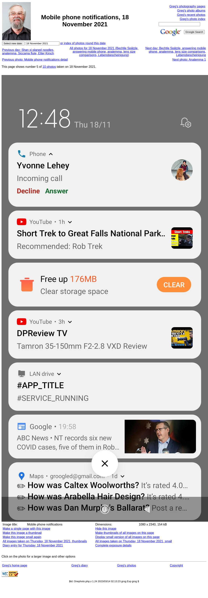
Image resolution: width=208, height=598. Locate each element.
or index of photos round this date (83, 43)
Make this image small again (22, 537)
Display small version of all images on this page (127, 537)
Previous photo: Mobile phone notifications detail (35, 59)
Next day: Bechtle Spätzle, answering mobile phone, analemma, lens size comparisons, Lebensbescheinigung (175, 52)
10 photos (49, 66)
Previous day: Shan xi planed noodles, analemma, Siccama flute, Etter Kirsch (28, 51)
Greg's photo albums (191, 10)
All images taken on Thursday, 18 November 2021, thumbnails (45, 541)
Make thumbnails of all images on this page (124, 532)
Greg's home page (14, 565)
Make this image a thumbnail (22, 532)
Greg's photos (126, 565)
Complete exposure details (113, 545)
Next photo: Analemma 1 (189, 59)
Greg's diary (79, 565)
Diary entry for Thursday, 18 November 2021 (33, 545)
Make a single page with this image (26, 528)
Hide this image (105, 528)
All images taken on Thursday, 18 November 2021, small (133, 541)
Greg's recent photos (191, 14)
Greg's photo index (192, 19)
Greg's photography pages (187, 6)
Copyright (176, 565)
